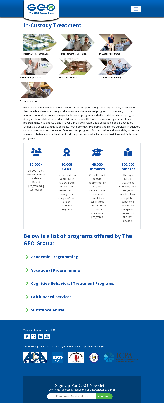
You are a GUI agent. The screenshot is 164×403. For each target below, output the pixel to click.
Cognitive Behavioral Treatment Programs (72, 283)
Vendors (27, 330)
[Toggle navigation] (136, 9)
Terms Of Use (50, 330)
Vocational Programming (55, 270)
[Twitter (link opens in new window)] (26, 337)
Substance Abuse (47, 309)
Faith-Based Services (51, 296)
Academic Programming (54, 256)
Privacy (37, 330)
